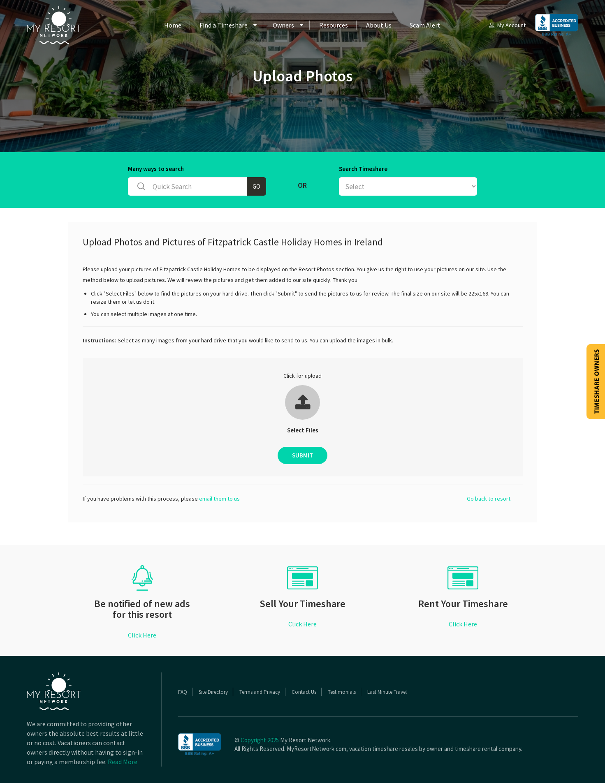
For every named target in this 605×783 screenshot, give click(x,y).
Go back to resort (488, 498)
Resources (333, 25)
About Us (379, 25)
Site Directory (213, 691)
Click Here (142, 635)
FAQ (182, 691)
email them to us (219, 498)
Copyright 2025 (260, 740)
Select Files (302, 430)
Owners (283, 25)
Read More (122, 762)
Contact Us (304, 691)
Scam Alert (425, 25)
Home (172, 25)
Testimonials (342, 691)
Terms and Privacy (259, 691)
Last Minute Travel (387, 691)
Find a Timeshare (223, 25)
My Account (507, 25)
